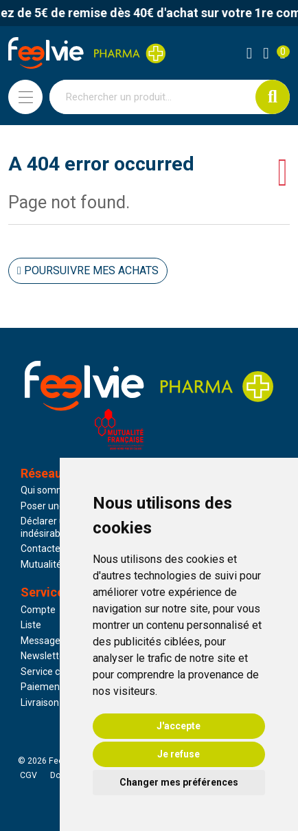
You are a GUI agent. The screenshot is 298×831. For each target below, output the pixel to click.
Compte (38, 609)
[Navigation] (25, 97)
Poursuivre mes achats (88, 270)
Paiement (42, 686)
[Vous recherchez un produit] (152, 97)
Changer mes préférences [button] (178, 782)
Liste (31, 624)
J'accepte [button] (178, 725)
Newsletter (44, 655)
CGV (28, 775)
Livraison (40, 702)
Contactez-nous (56, 548)
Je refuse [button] (178, 754)
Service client (49, 671)
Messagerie (46, 640)
